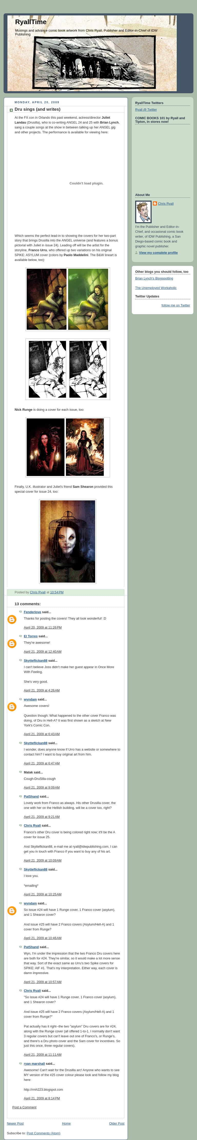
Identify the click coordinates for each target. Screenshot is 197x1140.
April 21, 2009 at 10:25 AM (43, 894)
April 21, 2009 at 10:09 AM (43, 860)
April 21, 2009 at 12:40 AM (43, 651)
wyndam (30, 699)
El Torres (31, 636)
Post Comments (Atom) (43, 1133)
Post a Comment (24, 1107)
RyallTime (30, 22)
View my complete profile (158, 253)
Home (66, 1123)
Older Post (116, 1123)
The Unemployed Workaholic (156, 288)
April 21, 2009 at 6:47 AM (42, 763)
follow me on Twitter (176, 305)
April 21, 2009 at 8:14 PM (42, 1098)
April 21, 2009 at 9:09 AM (42, 787)
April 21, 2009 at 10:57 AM (43, 982)
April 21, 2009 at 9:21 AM (42, 817)
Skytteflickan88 (35, 660)
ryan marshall (34, 1064)
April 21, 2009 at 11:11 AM (43, 1055)
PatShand (31, 796)
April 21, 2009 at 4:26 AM (42, 690)
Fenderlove (32, 612)
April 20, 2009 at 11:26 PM (43, 627)
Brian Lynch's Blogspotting (154, 278)
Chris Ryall (32, 825)
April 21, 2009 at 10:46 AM (43, 938)
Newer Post (15, 1123)
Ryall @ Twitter (146, 109)
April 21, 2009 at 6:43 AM (42, 734)
